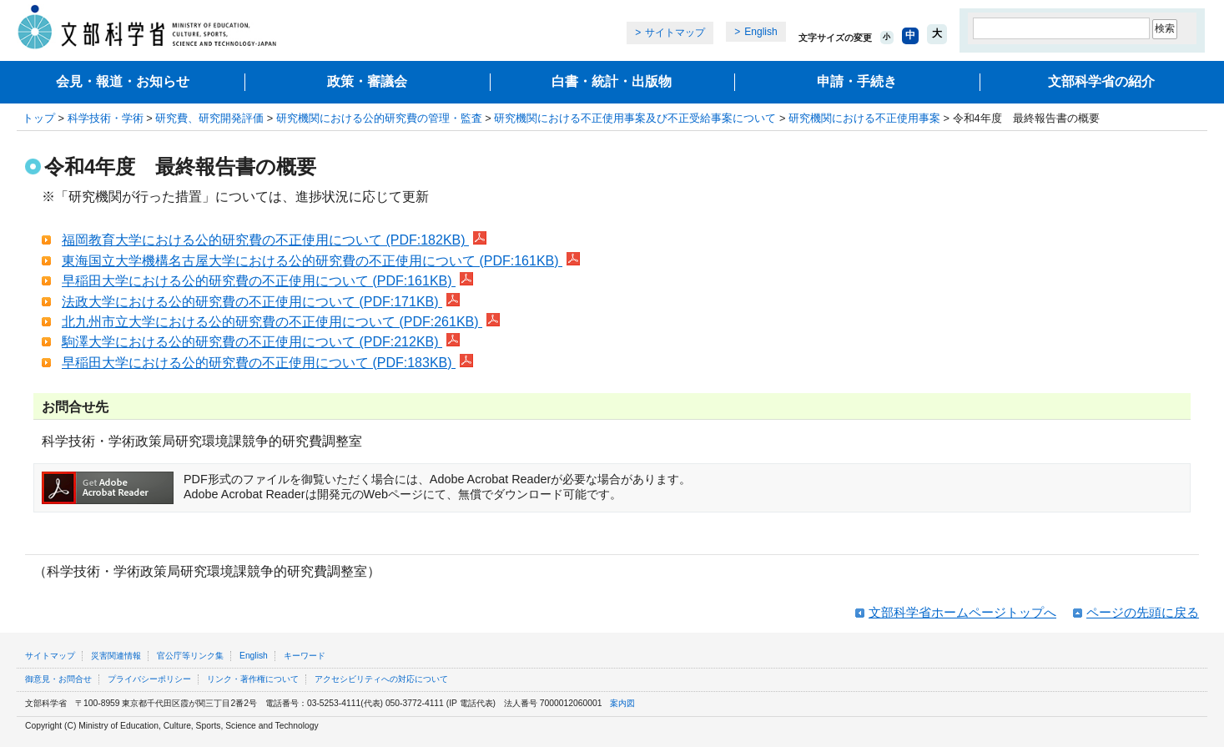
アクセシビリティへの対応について (381, 679)
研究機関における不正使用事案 (864, 118)
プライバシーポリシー (149, 679)
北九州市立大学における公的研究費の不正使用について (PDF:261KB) (281, 322)
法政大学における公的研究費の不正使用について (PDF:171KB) (261, 302)
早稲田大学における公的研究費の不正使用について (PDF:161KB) (267, 281)
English (760, 32)
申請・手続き (857, 81)
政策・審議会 (367, 81)
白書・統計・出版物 (612, 81)
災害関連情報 (116, 655)
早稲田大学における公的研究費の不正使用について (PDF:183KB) (267, 363)
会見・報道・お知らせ (122, 81)
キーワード (304, 655)
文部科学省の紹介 (1101, 81)
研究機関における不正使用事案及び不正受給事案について (635, 118)
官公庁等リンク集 (190, 655)
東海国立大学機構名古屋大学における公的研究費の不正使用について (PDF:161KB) (321, 261)
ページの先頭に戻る (1142, 612)
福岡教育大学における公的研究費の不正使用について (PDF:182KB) (274, 240)
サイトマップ (675, 32)
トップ (39, 118)
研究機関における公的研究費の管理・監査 (379, 118)
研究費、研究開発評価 (209, 118)
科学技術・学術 (106, 118)
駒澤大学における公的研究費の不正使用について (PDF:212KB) (261, 342)
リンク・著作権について (253, 679)
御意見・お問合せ (58, 679)
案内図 (622, 703)
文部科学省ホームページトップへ (962, 612)
